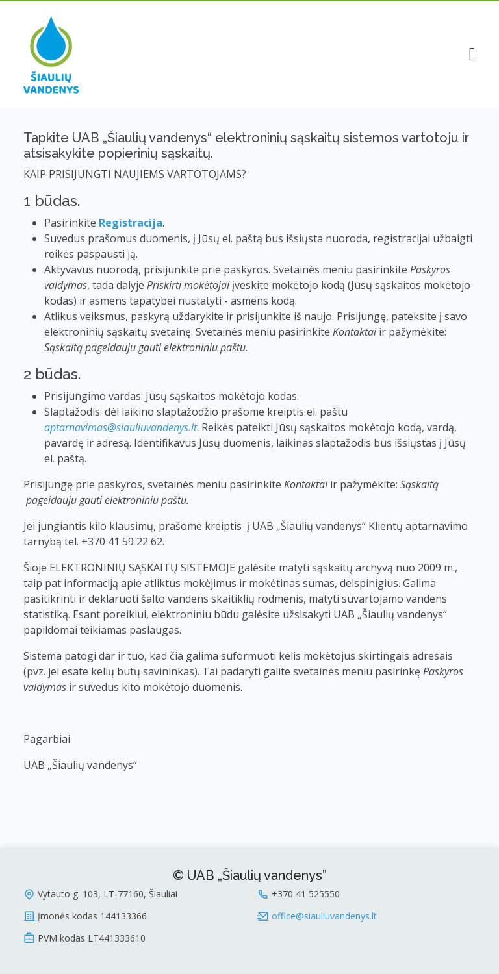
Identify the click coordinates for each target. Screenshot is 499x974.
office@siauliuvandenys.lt (324, 916)
